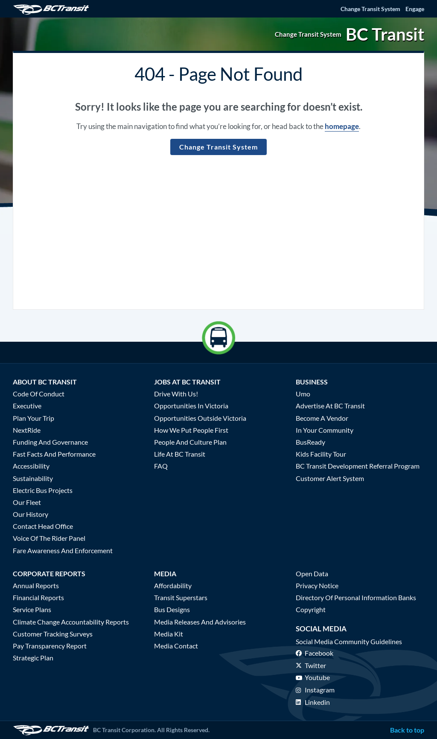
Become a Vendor (322, 418)
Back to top (407, 730)
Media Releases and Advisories (200, 622)
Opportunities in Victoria (191, 406)
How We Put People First (191, 430)
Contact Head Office (43, 526)
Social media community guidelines (349, 641)
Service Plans (32, 609)
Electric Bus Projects (43, 490)
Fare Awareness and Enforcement (63, 550)
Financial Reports (38, 597)
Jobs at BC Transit (187, 382)
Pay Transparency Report (50, 646)
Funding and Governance (50, 442)
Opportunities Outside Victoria (200, 418)
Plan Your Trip (33, 418)
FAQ (161, 466)
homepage (342, 126)
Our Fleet (27, 502)
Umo (303, 394)
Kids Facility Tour (321, 454)
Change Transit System (370, 8)
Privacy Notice (317, 585)
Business (312, 382)
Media (165, 573)
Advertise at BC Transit (330, 406)
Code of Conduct (38, 394)
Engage (414, 8)
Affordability (173, 585)
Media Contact (176, 646)
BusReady (310, 442)
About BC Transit (45, 382)
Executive (27, 406)
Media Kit (168, 634)
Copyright (311, 609)
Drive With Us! (176, 394)
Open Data (312, 573)
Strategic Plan (33, 658)
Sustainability (33, 478)
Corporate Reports (49, 573)
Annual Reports (36, 585)
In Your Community (324, 430)
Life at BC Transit (179, 454)
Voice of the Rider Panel (49, 538)
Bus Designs (172, 609)
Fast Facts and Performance (54, 454)
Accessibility (31, 466)
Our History (30, 514)
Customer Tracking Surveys (53, 634)
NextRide (27, 430)
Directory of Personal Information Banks (356, 597)
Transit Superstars (180, 597)
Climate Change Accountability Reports (71, 622)
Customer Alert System (330, 478)
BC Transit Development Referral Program (358, 466)
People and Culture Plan (190, 442)
